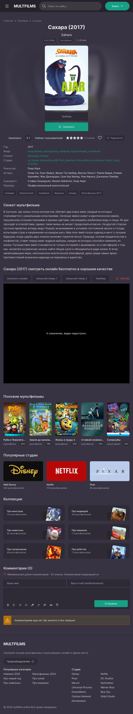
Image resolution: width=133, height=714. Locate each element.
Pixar (74, 678)
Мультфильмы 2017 (91, 193)
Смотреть (68, 126)
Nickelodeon (79, 700)
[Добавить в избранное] (100, 138)
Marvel (75, 682)
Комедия (9, 193)
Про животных (12, 682)
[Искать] (44, 6)
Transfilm (33, 163)
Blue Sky (105, 691)
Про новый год (12, 678)
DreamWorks (79, 691)
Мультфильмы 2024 (44, 673)
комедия (64, 151)
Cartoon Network (81, 696)
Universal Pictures (82, 687)
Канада (44, 155)
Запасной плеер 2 (76, 278)
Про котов (38, 678)
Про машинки (40, 682)
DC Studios (107, 678)
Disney (75, 673)
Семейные (44, 193)
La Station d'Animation (40, 160)
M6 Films (59, 160)
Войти (115, 6)
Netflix (104, 673)
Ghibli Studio (108, 696)
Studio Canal (112, 160)
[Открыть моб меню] (6, 6)
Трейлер (66, 116)
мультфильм (35, 151)
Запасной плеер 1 (46, 278)
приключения (79, 151)
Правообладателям (18, 661)
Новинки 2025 (11, 673)
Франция (33, 155)
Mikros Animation (93, 160)
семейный (94, 151)
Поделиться (116, 138)
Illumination (107, 682)
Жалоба (123, 278)
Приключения (26, 193)
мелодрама (51, 151)
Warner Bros (107, 687)
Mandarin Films (74, 160)
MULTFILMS (25, 6)
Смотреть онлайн (17, 278)
